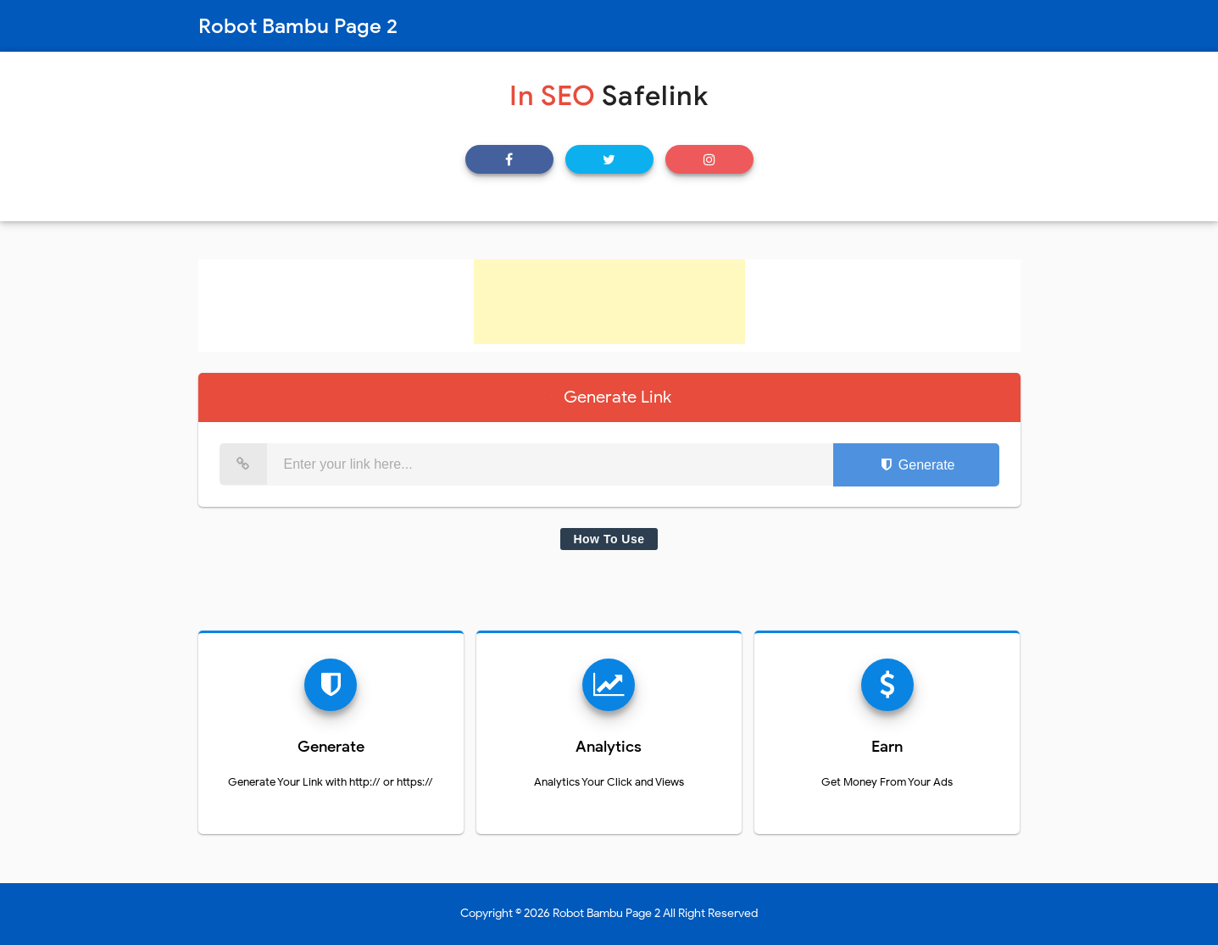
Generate (916, 465)
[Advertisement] (609, 301)
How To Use (608, 539)
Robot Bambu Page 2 (606, 913)
